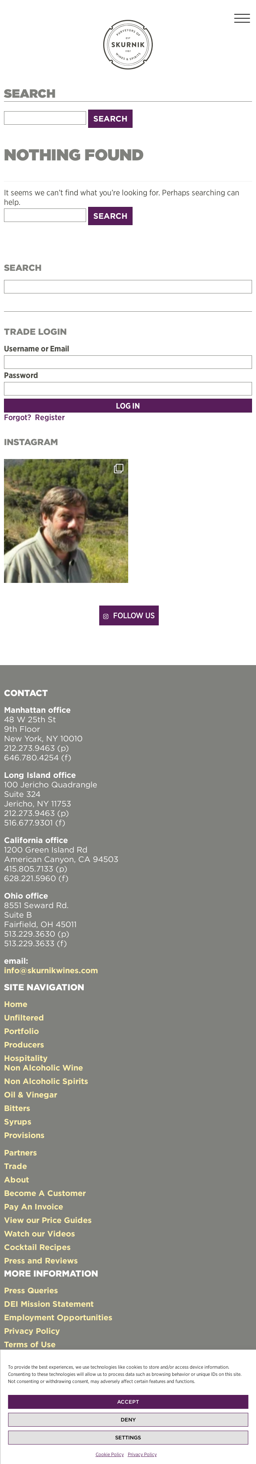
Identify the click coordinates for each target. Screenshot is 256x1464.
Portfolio (21, 1031)
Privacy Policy (142, 1458)
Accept (128, 1405)
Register (50, 417)
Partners (20, 1152)
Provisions (24, 1135)
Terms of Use (30, 1344)
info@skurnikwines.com (51, 970)
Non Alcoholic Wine (43, 1067)
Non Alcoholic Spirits (46, 1081)
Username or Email (36, 348)
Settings (128, 1441)
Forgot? (17, 417)
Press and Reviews (41, 1260)
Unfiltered (24, 1017)
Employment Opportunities (58, 1317)
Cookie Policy (110, 1458)
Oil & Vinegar (30, 1094)
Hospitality (26, 1058)
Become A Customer (45, 1193)
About (16, 1179)
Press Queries (31, 1290)
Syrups (17, 1121)
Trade (15, 1166)
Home (15, 1004)
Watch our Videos (39, 1233)
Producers (24, 1044)
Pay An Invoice (33, 1206)
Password (21, 375)
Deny (128, 1423)
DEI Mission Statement (49, 1304)
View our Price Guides (48, 1220)
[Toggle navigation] (242, 19)
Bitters (17, 1108)
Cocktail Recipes (37, 1247)
